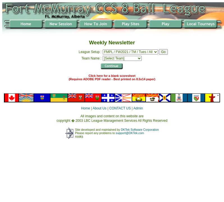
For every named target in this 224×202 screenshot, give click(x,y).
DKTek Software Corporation (140, 129)
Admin (138, 108)
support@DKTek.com (130, 133)
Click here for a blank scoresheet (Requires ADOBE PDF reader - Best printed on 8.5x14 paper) (112, 77)
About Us (99, 108)
